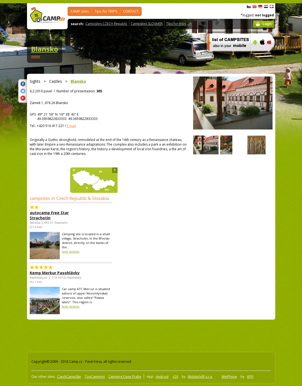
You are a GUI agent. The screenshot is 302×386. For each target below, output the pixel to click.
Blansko (44, 49)
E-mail (71, 125)
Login (267, 24)
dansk (272, 6)
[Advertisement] (125, 334)
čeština (249, 6)
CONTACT (131, 11)
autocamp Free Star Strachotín (49, 215)
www (35, 56)
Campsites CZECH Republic (106, 23)
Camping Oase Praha (124, 376)
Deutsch (260, 6)
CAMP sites (80, 11)
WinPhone (229, 376)
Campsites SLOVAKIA (147, 23)
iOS (175, 376)
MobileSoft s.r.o (200, 376)
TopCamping (95, 376)
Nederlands (266, 6)
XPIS (250, 376)
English (254, 6)
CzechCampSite (69, 376)
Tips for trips (176, 23)
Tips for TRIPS (106, 11)
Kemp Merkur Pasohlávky (55, 272)
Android (162, 376)
